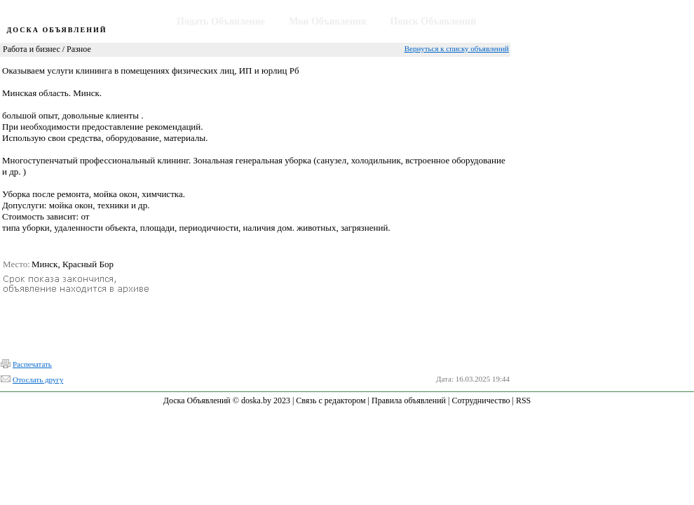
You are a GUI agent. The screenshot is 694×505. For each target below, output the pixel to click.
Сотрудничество (480, 400)
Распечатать (32, 364)
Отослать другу (38, 379)
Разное (79, 49)
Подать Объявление (221, 21)
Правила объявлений (409, 400)
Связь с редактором (330, 400)
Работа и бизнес (31, 49)
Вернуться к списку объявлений (456, 48)
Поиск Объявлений (433, 21)
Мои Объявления (327, 21)
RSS (523, 400)
